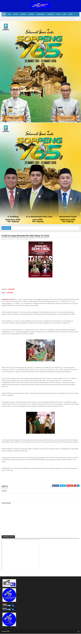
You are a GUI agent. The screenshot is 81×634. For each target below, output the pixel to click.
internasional (41, 14)
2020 (8, 631)
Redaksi (5, 19)
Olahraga (23, 14)
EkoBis (58, 14)
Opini (64, 14)
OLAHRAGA (31, 239)
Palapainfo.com (7, 299)
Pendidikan (50, 14)
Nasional (31, 14)
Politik (15, 14)
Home (9, 14)
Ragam (70, 14)
